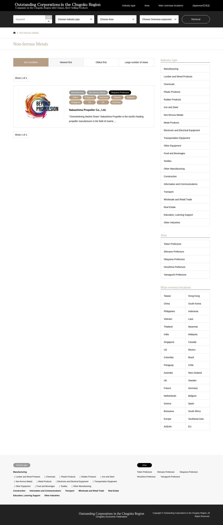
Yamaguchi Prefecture (175, 274)
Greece (167, 403)
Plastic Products (172, 92)
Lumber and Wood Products (178, 76)
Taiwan (167, 296)
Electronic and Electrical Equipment (182, 130)
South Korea (194, 303)
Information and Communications (180, 184)
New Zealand (195, 372)
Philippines (169, 311)
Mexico (191, 349)
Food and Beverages (174, 153)
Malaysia (192, 334)
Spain (191, 403)
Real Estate (170, 207)
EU (189, 426)
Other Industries (172, 222)
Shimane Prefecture (174, 251)
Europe (167, 419)
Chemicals (169, 84)
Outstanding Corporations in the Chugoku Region (111, 513)
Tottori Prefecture (172, 244)
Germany (193, 388)
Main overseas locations (171, 5)
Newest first (66, 62)
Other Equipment (172, 145)
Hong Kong (194, 296)
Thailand (168, 326)
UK (165, 380)
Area (147, 5)
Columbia (169, 357)
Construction (170, 176)
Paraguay (169, 365)
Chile (191, 365)
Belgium (192, 396)
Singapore (169, 342)
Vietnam (168, 319)
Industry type (128, 5)
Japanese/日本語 (201, 5)
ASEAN (168, 426)
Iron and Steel (171, 107)
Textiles (168, 161)
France (167, 388)
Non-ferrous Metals (173, 115)
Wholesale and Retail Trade (178, 199)
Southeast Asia (196, 419)
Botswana (169, 411)
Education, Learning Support (178, 215)
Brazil (191, 357)
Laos (190, 319)
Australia (168, 372)
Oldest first (101, 62)
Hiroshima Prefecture (174, 267)
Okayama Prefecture (174, 259)
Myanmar (193, 326)
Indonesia (193, 311)
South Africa (194, 411)
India (166, 334)
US (165, 349)
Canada (192, 342)
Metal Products (171, 122)
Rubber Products (172, 99)
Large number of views (136, 62)
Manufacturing (171, 69)
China (167, 303)
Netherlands (170, 396)
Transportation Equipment (177, 138)
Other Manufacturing (174, 168)
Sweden (192, 380)
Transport (169, 191)
